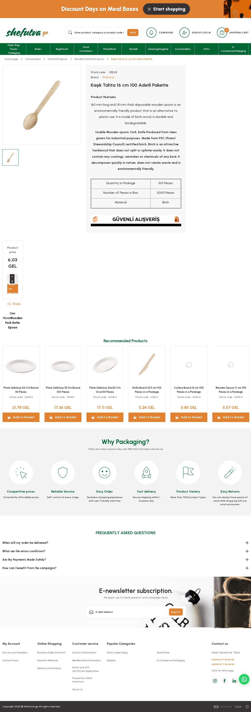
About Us (77, 689)
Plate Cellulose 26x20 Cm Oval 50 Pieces (189, 389)
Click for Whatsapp (223, 670)
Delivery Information (49, 668)
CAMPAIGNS (166, 32)
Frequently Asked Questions (82, 680)
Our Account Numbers (15, 652)
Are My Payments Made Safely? (24, 559)
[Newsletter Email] (136, 612)
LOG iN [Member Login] (207, 32)
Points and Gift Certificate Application (85, 669)
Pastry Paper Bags (117, 652)
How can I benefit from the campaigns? (29, 568)
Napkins (111, 660)
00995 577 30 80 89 (223, 659)
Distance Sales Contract (51, 652)
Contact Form (10, 660)
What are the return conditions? (23, 551)
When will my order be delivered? (25, 543)
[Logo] (26, 32)
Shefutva (108, 77)
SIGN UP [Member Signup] (196, 32)
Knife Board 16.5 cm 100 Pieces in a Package (230, 389)
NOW (133, 32)
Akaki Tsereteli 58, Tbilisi (226, 652)
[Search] (103, 32)
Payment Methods (47, 660)
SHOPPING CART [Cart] (239, 32)
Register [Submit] (176, 612)
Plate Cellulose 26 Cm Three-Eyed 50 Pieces (63, 389)
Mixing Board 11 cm (21, 387)
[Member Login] (184, 32)
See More (12, 320)
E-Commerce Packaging (171, 660)
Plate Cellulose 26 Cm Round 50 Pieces (104, 389)
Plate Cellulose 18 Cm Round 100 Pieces (147, 389)
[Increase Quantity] (12, 281)
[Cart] (222, 32)
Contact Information (84, 652)
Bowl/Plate (163, 652)
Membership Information (86, 660)
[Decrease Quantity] (12, 276)
